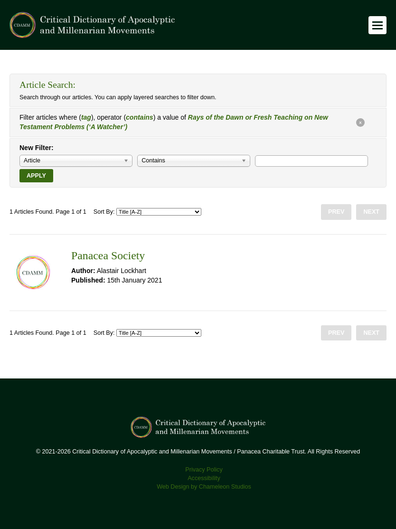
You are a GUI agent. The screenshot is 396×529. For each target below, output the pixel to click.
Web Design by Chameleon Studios (204, 486)
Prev (336, 211)
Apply (36, 175)
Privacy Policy (203, 469)
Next (371, 211)
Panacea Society (108, 255)
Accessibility (204, 478)
